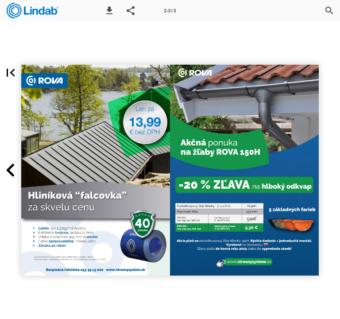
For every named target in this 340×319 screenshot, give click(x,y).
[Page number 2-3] (170, 10)
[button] (109, 10)
